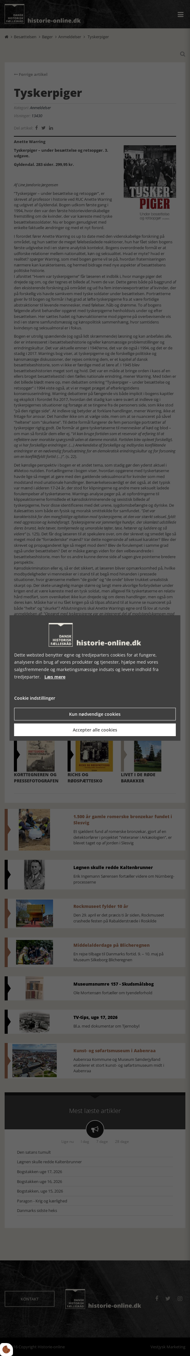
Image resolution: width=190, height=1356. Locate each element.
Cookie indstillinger (34, 698)
